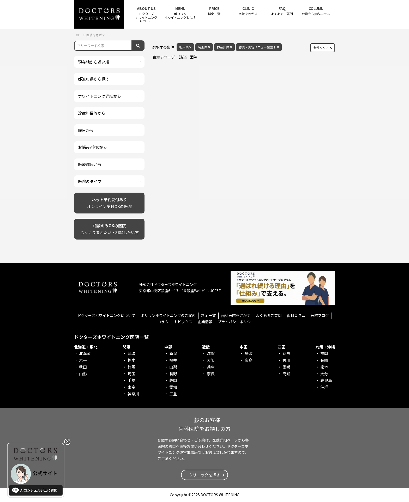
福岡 (324, 353)
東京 (131, 387)
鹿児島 (326, 380)
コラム (163, 321)
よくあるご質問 (282, 11)
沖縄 (324, 387)
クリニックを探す (204, 474)
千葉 (131, 380)
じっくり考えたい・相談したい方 (109, 228)
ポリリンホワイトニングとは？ (180, 13)
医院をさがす (248, 11)
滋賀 (211, 353)
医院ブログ (320, 315)
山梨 (173, 367)
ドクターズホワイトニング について (146, 14)
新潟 (173, 353)
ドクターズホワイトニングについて (106, 315)
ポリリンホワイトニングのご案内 (168, 315)
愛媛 (286, 367)
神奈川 (133, 393)
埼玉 (131, 373)
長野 (173, 373)
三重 (173, 393)
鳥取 (248, 353)
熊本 (324, 367)
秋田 (83, 367)
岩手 (83, 360)
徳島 (286, 353)
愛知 (173, 387)
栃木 (131, 360)
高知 (286, 373)
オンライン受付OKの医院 (109, 202)
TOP (77, 35)
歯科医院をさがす (235, 315)
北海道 (85, 353)
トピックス (183, 321)
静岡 (173, 380)
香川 (286, 360)
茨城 (131, 353)
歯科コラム (296, 315)
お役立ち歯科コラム (316, 11)
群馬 (131, 367)
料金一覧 (214, 11)
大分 (324, 373)
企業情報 (205, 321)
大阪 (211, 360)
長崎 (324, 360)
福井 (173, 360)
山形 (83, 373)
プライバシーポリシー (236, 321)
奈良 (211, 373)
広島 (248, 360)
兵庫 (211, 367)
